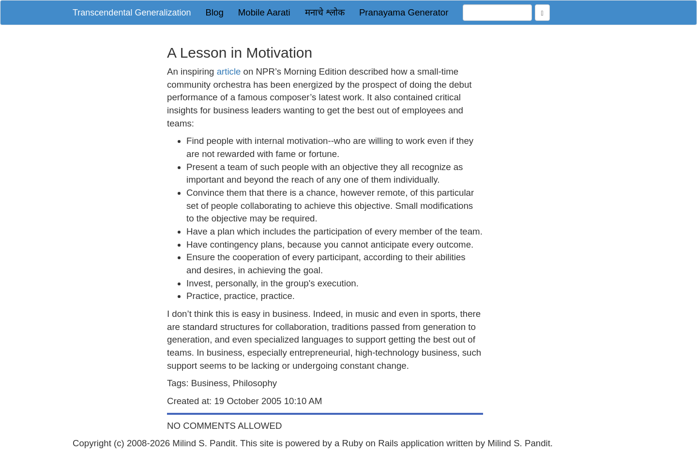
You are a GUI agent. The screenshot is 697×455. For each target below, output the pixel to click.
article (229, 71)
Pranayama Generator (404, 12)
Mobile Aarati (264, 12)
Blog (214, 12)
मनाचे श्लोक (325, 12)
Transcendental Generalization (132, 12)
